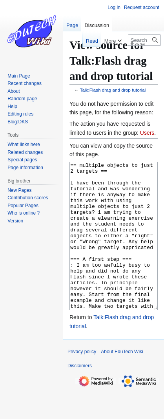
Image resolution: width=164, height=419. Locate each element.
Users (147, 133)
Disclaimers (79, 395)
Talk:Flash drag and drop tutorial (113, 89)
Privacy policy (81, 381)
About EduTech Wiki (122, 381)
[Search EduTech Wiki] (144, 40)
